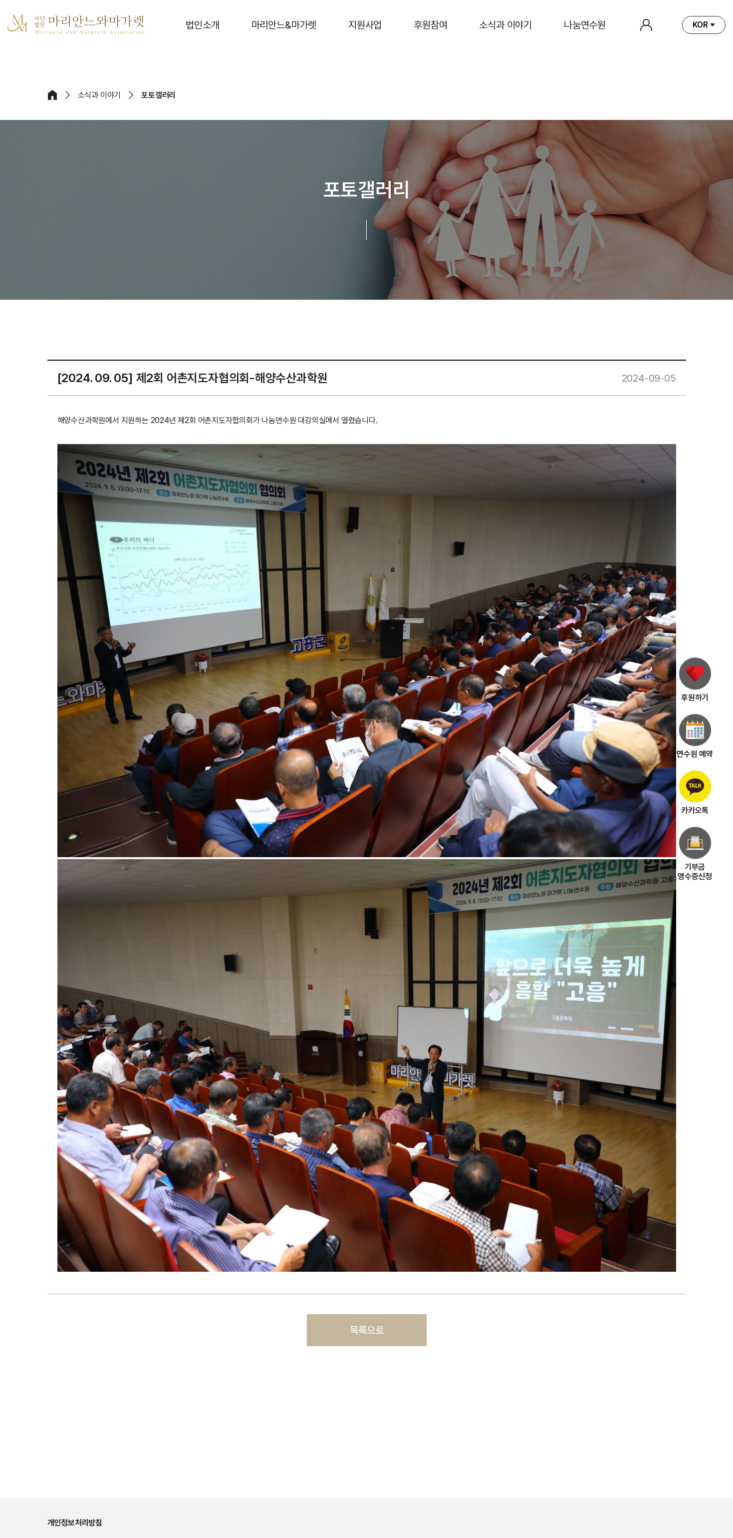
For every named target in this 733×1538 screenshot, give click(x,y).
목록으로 (367, 1330)
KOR (700, 24)
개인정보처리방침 (74, 1523)
